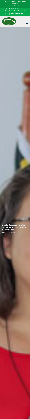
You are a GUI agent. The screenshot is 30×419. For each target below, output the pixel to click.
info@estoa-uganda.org (16, 13)
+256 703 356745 (14, 9)
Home (3, 232)
